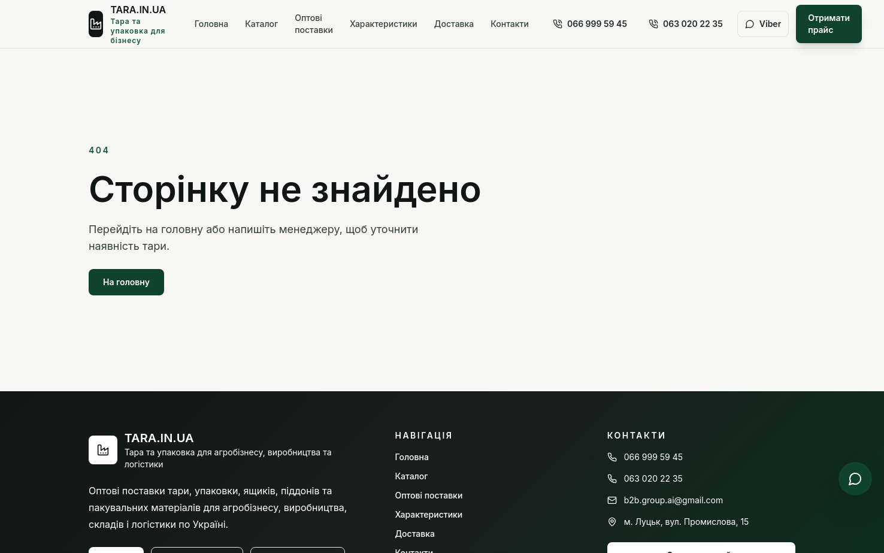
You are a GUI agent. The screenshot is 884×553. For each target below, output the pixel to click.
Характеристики (383, 24)
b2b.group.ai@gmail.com (665, 500)
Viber (763, 24)
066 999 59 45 (590, 24)
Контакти (510, 24)
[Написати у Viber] (855, 478)
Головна (211, 24)
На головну (126, 282)
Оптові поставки (314, 24)
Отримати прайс (829, 24)
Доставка (454, 24)
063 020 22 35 (686, 24)
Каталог (261, 24)
